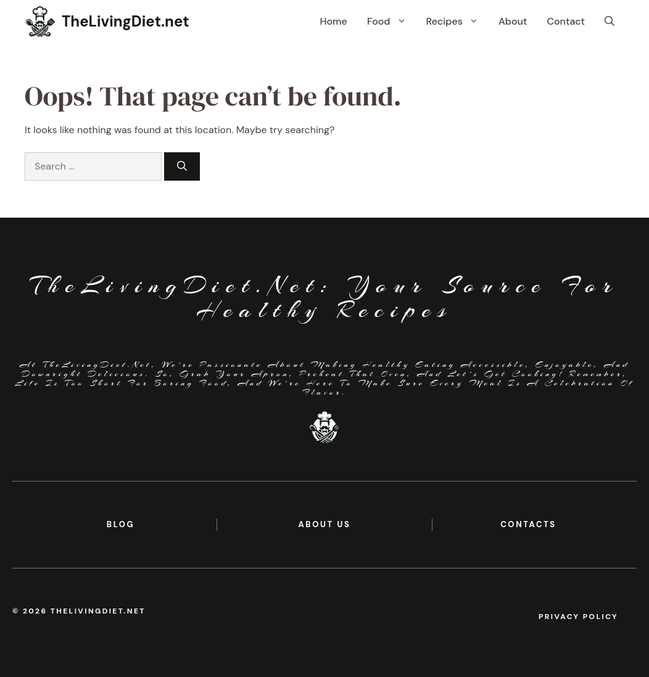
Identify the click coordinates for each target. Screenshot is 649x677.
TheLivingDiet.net (125, 21)
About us (324, 524)
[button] (609, 21)
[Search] (182, 166)
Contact (566, 21)
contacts (528, 524)
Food (391, 21)
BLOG (120, 524)
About (512, 21)
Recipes (457, 21)
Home (333, 21)
